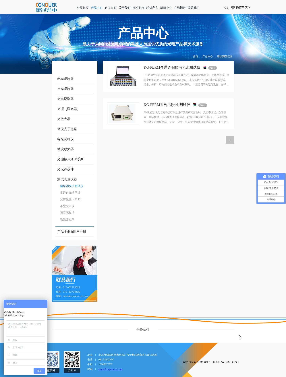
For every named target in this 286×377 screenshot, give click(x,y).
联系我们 (194, 7)
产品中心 (97, 7)
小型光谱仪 (67, 206)
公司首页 (83, 7)
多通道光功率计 (70, 192)
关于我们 (124, 7)
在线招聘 (180, 7)
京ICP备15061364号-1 (227, 362)
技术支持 (138, 7)
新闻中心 (166, 7)
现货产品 (152, 7)
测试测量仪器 (224, 56)
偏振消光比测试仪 (71, 186)
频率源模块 (67, 212)
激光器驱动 (67, 219)
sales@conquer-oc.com (110, 369)
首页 (195, 56)
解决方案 (110, 7)
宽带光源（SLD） (71, 199)
